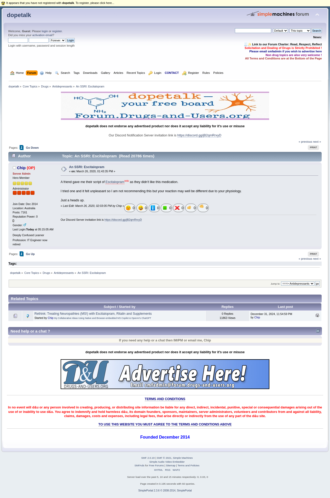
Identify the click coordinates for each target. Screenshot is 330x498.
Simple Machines (183, 457)
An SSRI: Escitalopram (86, 167)
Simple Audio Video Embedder (166, 461)
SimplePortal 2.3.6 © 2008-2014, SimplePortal (165, 490)
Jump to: (275, 283)
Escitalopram (115, 182)
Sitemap (171, 465)
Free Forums (156, 465)
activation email (42, 35)
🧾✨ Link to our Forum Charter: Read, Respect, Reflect (283, 44)
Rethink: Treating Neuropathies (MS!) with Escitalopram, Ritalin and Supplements (93, 314)
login (45, 31)
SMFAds (139, 465)
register (57, 31)
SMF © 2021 (164, 457)
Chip (21, 167)
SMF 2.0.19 (148, 457)
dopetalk (19, 15)
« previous (305, 141)
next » (317, 141)
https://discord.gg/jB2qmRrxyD (199, 135)
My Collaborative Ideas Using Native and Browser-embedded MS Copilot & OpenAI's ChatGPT (102, 318)
